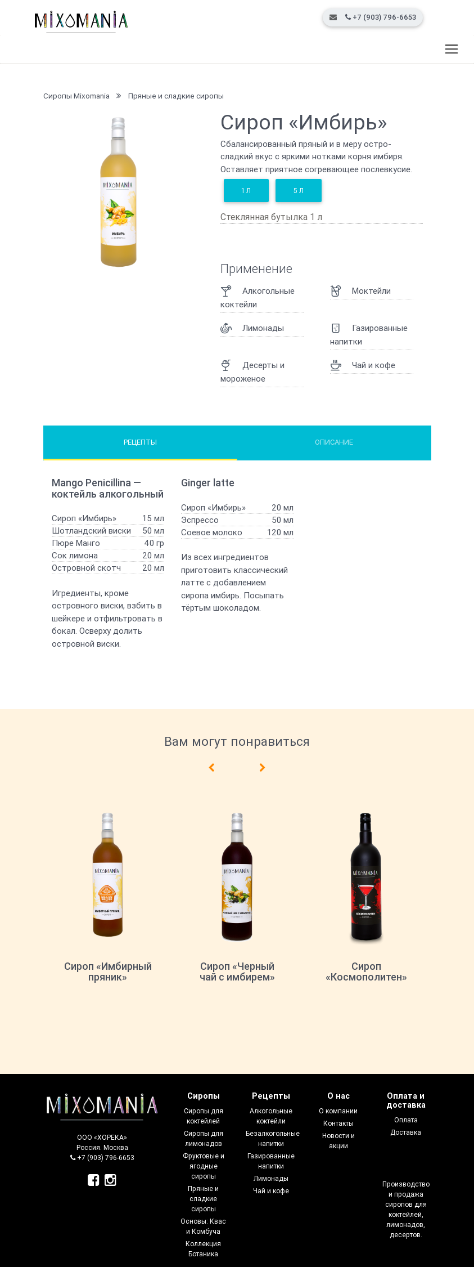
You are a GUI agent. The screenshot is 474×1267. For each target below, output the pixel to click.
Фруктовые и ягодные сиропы (203, 1166)
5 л (299, 190)
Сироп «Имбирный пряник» (108, 972)
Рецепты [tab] (140, 442)
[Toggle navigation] (451, 49)
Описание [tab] (334, 442)
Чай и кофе (271, 1191)
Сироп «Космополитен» (366, 972)
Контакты (338, 1123)
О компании (338, 1111)
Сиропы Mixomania (76, 96)
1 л (246, 190)
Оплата (406, 1120)
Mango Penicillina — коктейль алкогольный (108, 488)
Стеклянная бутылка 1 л (271, 216)
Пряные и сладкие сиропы (176, 96)
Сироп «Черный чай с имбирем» (237, 972)
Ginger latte (207, 482)
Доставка (405, 1132)
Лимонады (271, 1178)
